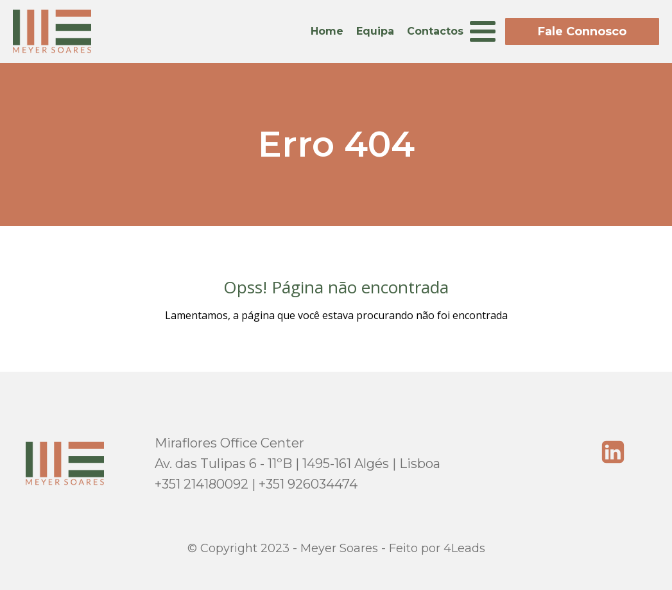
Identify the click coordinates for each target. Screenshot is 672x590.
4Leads (464, 548)
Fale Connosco (582, 31)
